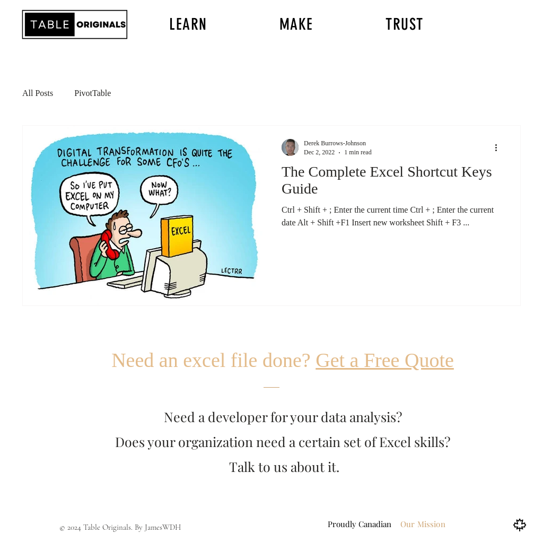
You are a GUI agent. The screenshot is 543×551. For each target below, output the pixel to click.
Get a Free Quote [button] (385, 360)
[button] (188, 24)
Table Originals (107, 527)
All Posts (37, 93)
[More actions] (499, 147)
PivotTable (92, 93)
